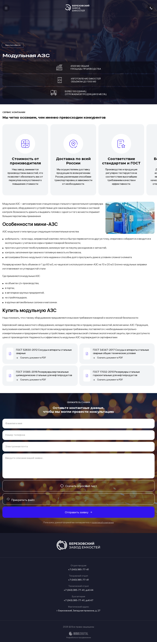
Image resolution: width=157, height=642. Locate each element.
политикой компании (103, 522)
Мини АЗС (12, 45)
